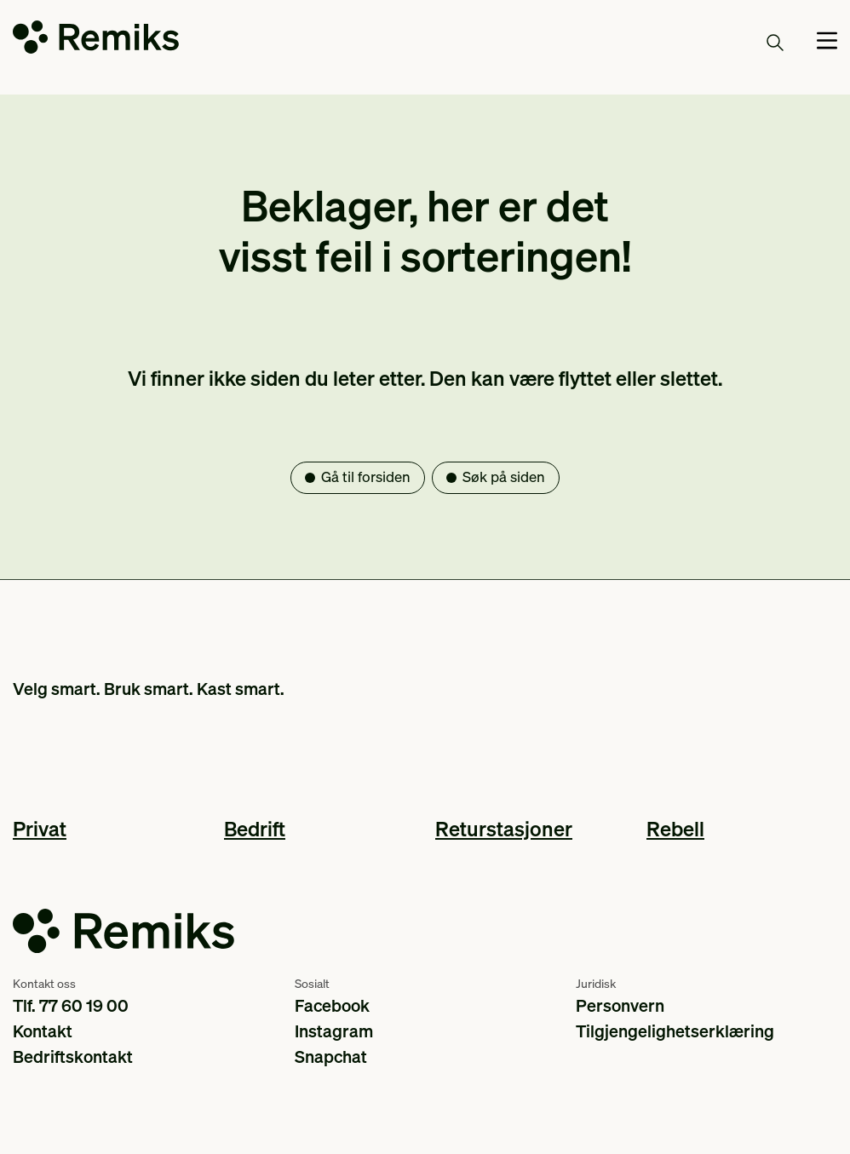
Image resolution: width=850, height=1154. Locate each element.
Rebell (675, 828)
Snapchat (331, 1056)
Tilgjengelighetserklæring (675, 1030)
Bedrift (254, 828)
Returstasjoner (503, 828)
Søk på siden (503, 476)
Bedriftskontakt (73, 1056)
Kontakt (42, 1030)
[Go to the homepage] (96, 40)
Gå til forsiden (366, 476)
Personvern (620, 1005)
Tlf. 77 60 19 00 (71, 1005)
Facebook (332, 1005)
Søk (755, 42)
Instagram (334, 1030)
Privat (39, 828)
